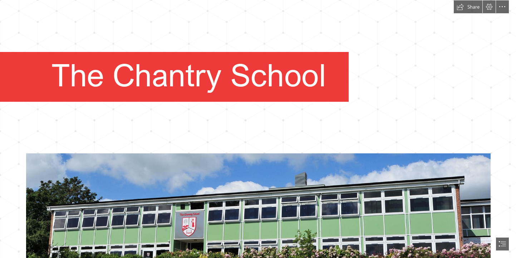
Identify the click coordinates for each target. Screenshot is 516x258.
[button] (468, 6)
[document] (258, 129)
